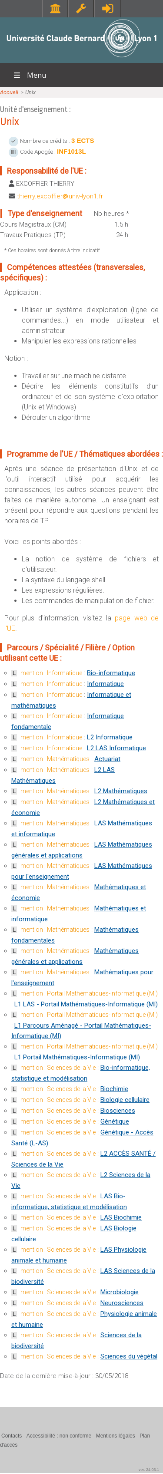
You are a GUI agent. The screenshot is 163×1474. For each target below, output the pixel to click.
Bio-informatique (111, 673)
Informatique (105, 684)
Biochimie (114, 1089)
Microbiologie (119, 1292)
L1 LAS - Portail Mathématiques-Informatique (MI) (86, 1004)
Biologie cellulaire (125, 1100)
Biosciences (117, 1111)
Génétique (114, 1121)
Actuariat (107, 759)
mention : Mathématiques (55, 758)
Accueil (9, 92)
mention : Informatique (51, 672)
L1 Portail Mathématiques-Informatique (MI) (77, 1057)
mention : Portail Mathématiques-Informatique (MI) (89, 993)
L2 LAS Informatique (116, 748)
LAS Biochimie (121, 1217)
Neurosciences (121, 1303)
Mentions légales (115, 1436)
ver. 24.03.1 (149, 1469)
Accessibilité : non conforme (59, 1436)
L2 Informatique (110, 737)
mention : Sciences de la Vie (58, 1067)
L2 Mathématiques (120, 791)
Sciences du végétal (128, 1356)
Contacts (11, 1436)
